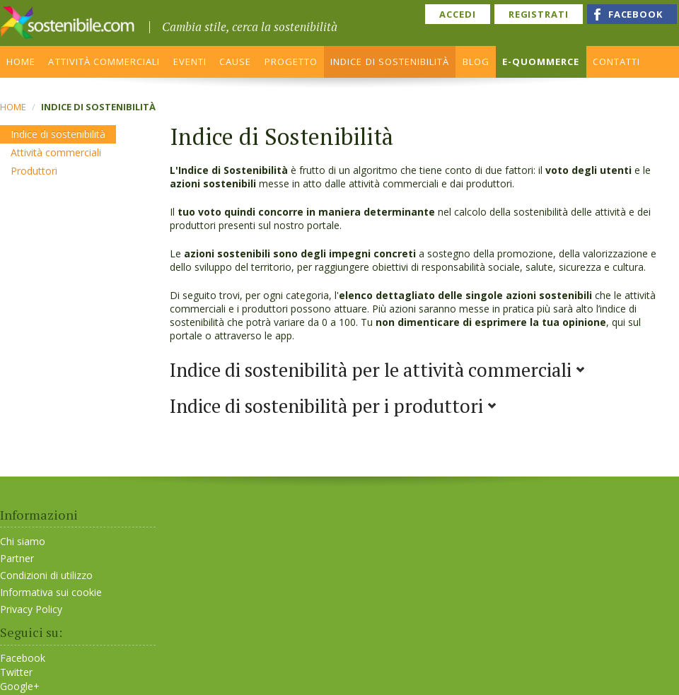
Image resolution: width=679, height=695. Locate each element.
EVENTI (190, 61)
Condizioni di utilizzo (46, 575)
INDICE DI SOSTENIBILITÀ (389, 61)
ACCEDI (457, 14)
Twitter (16, 672)
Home (13, 106)
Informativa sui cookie (51, 592)
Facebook (22, 658)
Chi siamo (22, 541)
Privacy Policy (31, 609)
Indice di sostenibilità (58, 134)
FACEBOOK (635, 14)
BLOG (476, 61)
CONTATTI (616, 61)
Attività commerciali (56, 152)
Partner (17, 558)
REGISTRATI (539, 14)
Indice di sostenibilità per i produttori (333, 406)
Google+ (20, 686)
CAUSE (235, 61)
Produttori (34, 170)
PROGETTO (291, 61)
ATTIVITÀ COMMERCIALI (104, 61)
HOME (20, 61)
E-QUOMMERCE (541, 61)
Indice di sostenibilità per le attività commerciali (378, 369)
